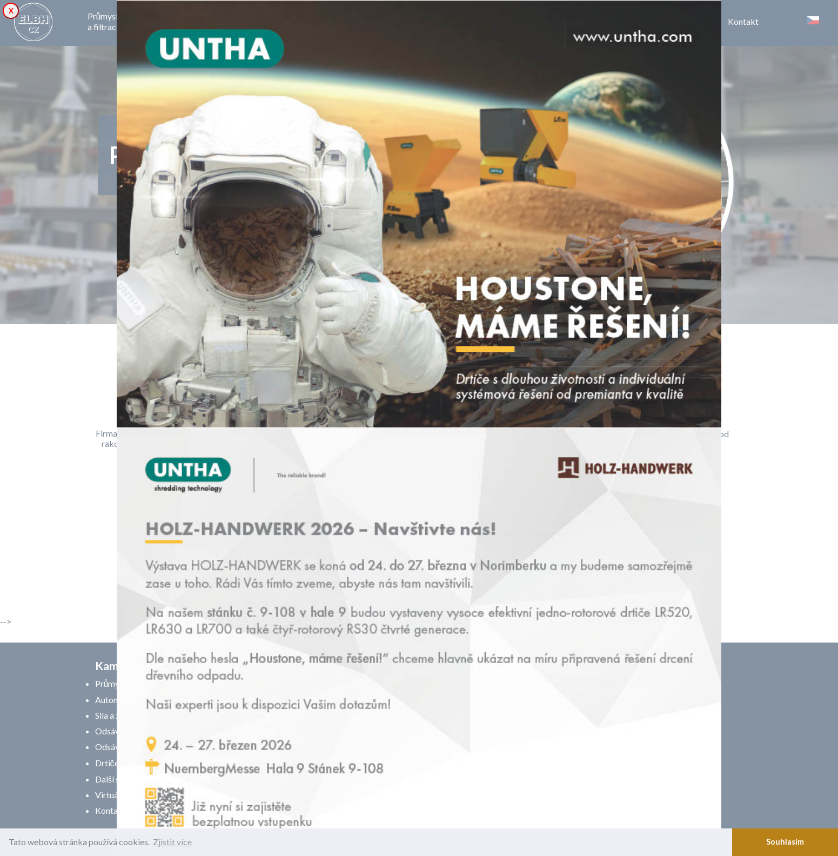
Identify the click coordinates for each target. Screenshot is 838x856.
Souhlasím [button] (785, 841)
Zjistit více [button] (172, 842)
